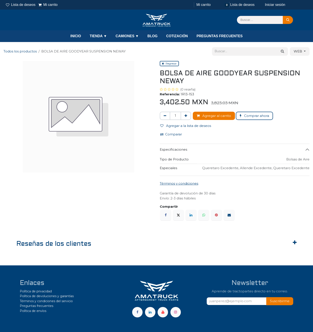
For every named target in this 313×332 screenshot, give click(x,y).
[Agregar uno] (186, 116)
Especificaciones (173, 149)
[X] (178, 215)
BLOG (152, 36)
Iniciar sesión (275, 5)
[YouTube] (163, 312)
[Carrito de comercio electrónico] (203, 4)
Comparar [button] (171, 134)
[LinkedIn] (191, 215)
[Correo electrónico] (229, 215)
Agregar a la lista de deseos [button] (185, 126)
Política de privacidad (36, 291)
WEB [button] (298, 51)
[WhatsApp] (203, 215)
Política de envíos (33, 311)
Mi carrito (48, 5)
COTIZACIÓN (177, 36)
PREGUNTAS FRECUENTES (219, 36)
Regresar (169, 63)
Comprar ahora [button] (254, 116)
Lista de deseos (20, 5)
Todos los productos (20, 51)
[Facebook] (165, 215)
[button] (279, 301)
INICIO (75, 36)
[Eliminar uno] (165, 116)
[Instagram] (175, 312)
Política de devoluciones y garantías (47, 296)
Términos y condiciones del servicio (46, 301)
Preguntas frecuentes (36, 306)
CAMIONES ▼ (127, 36)
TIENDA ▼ (98, 36)
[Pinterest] (216, 215)
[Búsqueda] (288, 20)
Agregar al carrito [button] (214, 116)
